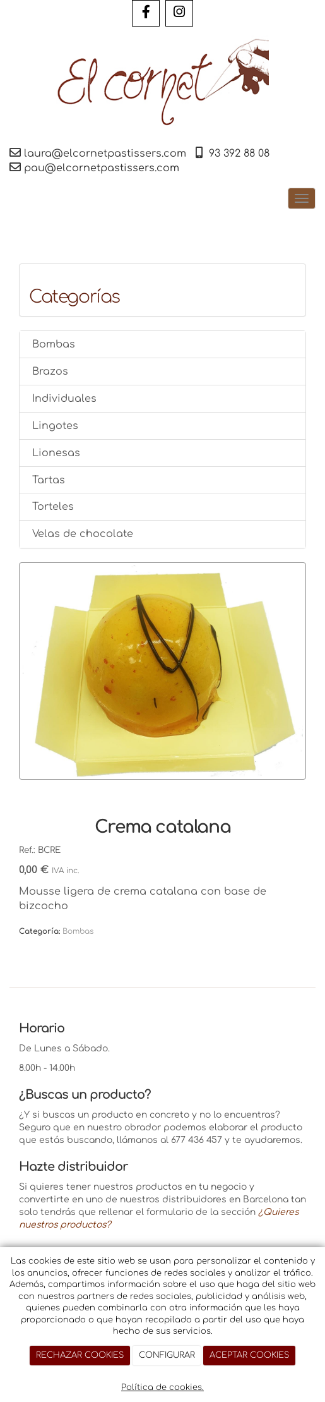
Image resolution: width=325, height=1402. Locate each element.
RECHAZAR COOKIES (80, 1355)
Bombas (53, 344)
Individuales (64, 398)
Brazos (50, 371)
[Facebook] (146, 13)
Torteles (53, 506)
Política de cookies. (162, 1387)
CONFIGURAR (167, 1355)
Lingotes (55, 426)
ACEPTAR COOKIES (249, 1355)
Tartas (48, 480)
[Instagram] (179, 13)
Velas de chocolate (82, 534)
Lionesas (56, 453)
